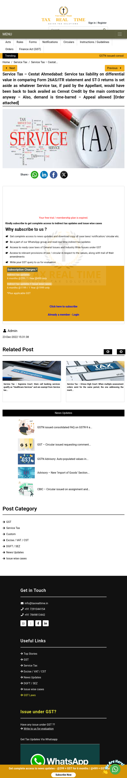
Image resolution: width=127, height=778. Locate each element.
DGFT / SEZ (13, 546)
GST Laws (30, 695)
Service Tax (20, 62)
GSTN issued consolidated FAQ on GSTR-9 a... (64, 427)
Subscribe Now (64, 774)
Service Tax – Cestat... (44, 62)
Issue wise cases (16, 558)
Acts (8, 42)
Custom (11, 534)
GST (8, 522)
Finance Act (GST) (30, 49)
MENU (7, 34)
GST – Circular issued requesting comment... (64, 444)
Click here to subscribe (63, 306)
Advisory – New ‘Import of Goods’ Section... (63, 472)
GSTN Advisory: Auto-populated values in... (62, 459)
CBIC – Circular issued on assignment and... (63, 489)
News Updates (63, 413)
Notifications (50, 42)
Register (102, 22)
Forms (33, 42)
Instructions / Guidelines (94, 42)
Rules (20, 42)
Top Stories (30, 653)
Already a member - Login (63, 314)
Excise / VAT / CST (17, 540)
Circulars (68, 42)
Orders (9, 49)
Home (6, 62)
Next (10, 68)
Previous (114, 68)
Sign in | (92, 22)
